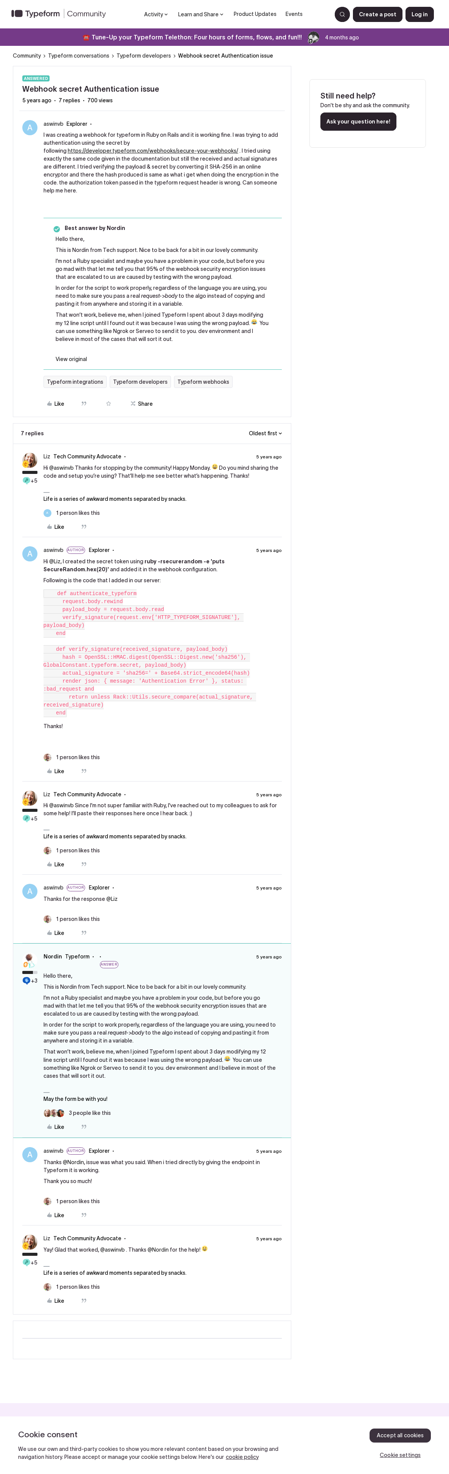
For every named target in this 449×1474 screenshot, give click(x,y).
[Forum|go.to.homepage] (61, 14)
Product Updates (255, 14)
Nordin (53, 956)
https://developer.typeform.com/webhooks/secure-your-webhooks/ (153, 151)
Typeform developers (144, 56)
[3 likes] (77, 1113)
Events (294, 14)
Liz (47, 456)
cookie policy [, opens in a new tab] (242, 1457)
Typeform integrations (75, 382)
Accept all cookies (400, 1435)
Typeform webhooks (203, 382)
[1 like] (72, 513)
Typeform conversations (78, 56)
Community (27, 56)
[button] (377, 14)
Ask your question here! (358, 122)
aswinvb (54, 124)
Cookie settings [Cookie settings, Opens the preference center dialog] (400, 1455)
